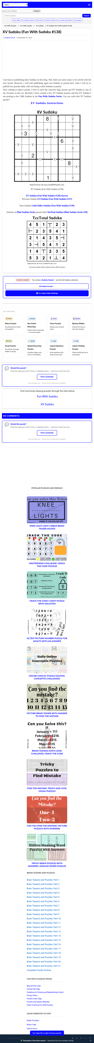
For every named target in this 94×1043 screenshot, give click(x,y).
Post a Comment (47, 377)
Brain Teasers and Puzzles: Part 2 (43, 884)
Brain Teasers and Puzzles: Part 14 (44, 935)
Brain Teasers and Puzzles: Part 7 (43, 905)
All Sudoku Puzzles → (47, 286)
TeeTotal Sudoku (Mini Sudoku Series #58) (67, 212)
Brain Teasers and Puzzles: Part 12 (44, 927)
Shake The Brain (33, 1020)
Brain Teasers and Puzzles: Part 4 (43, 892)
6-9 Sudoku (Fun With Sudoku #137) (55, 199)
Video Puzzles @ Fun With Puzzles (40, 1005)
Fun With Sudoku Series (50, 96)
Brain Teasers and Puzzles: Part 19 (44, 957)
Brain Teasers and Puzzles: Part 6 (43, 901)
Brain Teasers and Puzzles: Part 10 (44, 918)
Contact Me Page (33, 989)
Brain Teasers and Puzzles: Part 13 (44, 931)
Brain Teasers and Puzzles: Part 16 (44, 944)
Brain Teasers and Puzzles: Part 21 (44, 966)
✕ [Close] (91, 1041)
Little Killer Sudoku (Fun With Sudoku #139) (53, 205)
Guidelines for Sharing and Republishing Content (45, 992)
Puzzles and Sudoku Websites (38, 1002)
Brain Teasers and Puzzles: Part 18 (44, 953)
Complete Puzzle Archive (39, 970)
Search (86, 16)
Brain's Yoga (31, 1025)
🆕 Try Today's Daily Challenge (47, 293)
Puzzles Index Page (34, 999)
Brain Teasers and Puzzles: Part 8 (43, 910)
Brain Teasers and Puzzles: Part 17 (44, 948)
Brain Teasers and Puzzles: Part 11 (44, 923)
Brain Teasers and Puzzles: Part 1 (43, 880)
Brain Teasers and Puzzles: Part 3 (43, 888)
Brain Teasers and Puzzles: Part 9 (43, 914)
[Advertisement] (47, 60)
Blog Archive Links (34, 986)
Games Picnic (32, 1029)
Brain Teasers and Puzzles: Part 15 (44, 940)
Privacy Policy (32, 995)
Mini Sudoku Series (26, 212)
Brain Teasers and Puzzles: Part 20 (44, 961)
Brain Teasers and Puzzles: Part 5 (43, 897)
